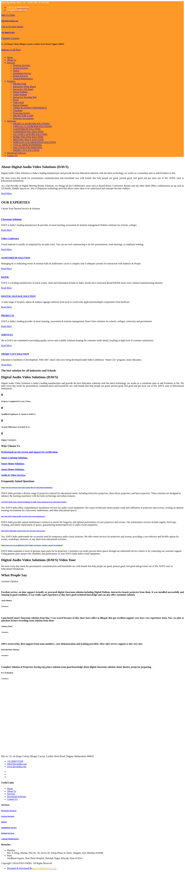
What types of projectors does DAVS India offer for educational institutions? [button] (27, 487)
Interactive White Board (24, 86)
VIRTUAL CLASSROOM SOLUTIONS (32, 126)
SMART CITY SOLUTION (26, 150)
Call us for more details (12, 26)
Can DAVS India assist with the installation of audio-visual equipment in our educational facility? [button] (34, 502)
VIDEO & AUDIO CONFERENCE (30, 108)
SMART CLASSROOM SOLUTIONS (31, 123)
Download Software (16, 153)
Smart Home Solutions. (13, 463)
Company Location (10, 38)
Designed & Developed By (32, 868)
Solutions (11, 121)
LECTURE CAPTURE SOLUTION (30, 134)
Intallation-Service (9, 827)
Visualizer (18, 110)
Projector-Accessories (23, 118)
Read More (6, 193)
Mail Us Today (8, 15)
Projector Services (21, 65)
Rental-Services (20, 76)
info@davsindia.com (9, 21)
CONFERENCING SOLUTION (28, 131)
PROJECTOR (19, 84)
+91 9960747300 (7, 32)
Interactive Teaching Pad (24, 97)
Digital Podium (20, 92)
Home (10, 57)
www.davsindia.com (16, 766)
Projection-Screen (21, 113)
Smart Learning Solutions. (14, 457)
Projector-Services (9, 811)
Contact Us (12, 155)
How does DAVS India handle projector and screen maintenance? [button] (23, 516)
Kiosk (16, 100)
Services (11, 62)
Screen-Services (7, 816)
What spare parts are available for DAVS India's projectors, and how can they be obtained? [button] (32, 545)
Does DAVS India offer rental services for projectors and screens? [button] (23, 531)
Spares (16, 70)
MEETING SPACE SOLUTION (28, 139)
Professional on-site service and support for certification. (29, 452)
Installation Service (22, 73)
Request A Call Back (11, 49)
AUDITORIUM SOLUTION (27, 129)
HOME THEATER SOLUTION (28, 137)
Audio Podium (20, 94)
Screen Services (20, 68)
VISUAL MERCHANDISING (27, 145)
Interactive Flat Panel (23, 89)
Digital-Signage (20, 105)
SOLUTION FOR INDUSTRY (27, 147)
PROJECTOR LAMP (23, 115)
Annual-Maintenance (23, 78)
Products (11, 81)
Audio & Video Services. (13, 475)
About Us (11, 60)
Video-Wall (18, 102)
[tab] (92, 487)
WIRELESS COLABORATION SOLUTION (34, 142)
